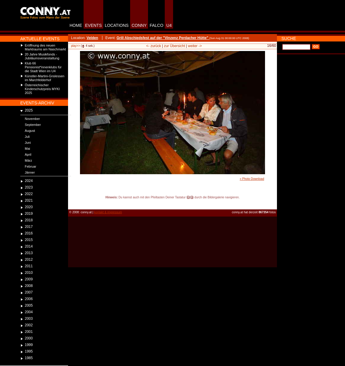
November (32, 119)
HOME (76, 25)
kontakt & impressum (108, 212)
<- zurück (153, 46)
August (30, 130)
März (28, 160)
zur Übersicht (174, 46)
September (33, 124)
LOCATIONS (117, 25)
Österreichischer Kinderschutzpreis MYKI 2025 (42, 89)
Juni (28, 142)
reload (73, 203)
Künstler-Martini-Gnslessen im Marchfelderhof (44, 78)
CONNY (139, 25)
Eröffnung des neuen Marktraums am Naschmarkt (45, 47)
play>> (75, 45)
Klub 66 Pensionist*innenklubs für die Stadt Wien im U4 (43, 67)
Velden (92, 38)
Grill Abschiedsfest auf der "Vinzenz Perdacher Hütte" (162, 38)
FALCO (156, 25)
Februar (30, 166)
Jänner (30, 172)
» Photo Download (252, 178)
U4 (169, 25)
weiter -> (195, 46)
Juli (27, 136)
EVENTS (93, 25)
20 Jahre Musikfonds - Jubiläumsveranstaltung (42, 56)
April (28, 154)
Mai (27, 148)
